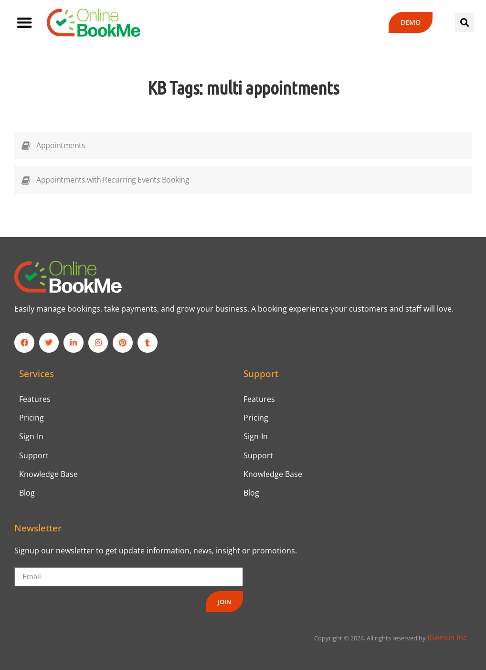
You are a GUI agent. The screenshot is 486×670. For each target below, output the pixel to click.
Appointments (60, 145)
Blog (27, 492)
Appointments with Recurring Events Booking (112, 179)
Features (35, 399)
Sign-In (31, 436)
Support (34, 455)
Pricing (31, 417)
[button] (24, 23)
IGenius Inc (447, 638)
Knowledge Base (48, 474)
